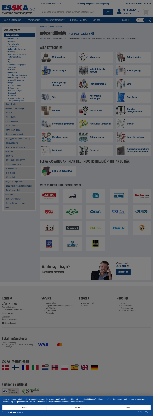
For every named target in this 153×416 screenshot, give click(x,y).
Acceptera (76, 407)
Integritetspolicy (146, 412)
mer (128, 407)
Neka (24, 407)
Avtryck (139, 412)
